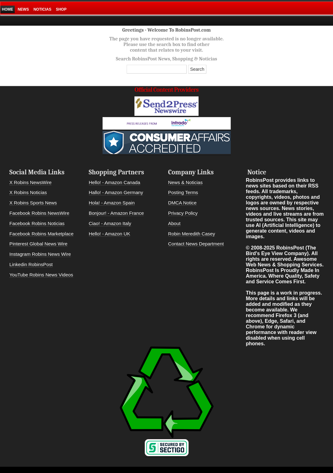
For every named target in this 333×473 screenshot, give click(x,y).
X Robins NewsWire (30, 182)
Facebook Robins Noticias (36, 223)
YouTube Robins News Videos (41, 274)
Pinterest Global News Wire (38, 243)
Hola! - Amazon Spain (112, 202)
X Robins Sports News (33, 202)
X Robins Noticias (28, 192)
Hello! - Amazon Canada (114, 182)
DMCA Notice (182, 202)
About (174, 223)
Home (7, 9)
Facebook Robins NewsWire (39, 213)
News (23, 9)
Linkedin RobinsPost (31, 264)
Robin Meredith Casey (191, 233)
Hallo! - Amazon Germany (116, 192)
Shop (61, 9)
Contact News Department (196, 243)
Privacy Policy (183, 213)
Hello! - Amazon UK (109, 233)
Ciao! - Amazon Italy (110, 223)
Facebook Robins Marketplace (41, 233)
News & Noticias (185, 182)
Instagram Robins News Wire (40, 254)
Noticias (42, 9)
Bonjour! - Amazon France (116, 213)
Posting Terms (183, 192)
